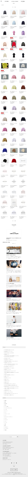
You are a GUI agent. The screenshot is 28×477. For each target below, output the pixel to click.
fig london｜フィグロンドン (9, 359)
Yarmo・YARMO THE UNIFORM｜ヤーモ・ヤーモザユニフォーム (12, 388)
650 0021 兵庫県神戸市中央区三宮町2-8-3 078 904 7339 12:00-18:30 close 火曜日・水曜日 (8, 448)
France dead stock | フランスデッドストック (11, 393)
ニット (5, 412)
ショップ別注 (6, 406)
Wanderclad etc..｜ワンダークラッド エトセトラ (12, 386)
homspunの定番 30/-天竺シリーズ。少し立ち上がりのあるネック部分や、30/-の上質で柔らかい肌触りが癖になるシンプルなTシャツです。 (14, 325)
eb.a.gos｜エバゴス (7, 358)
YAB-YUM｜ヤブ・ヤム (8, 390)
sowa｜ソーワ (7, 376)
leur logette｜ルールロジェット (9, 366)
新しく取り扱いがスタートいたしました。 (14, 238)
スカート (6, 418)
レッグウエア (6, 428)
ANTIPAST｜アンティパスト (9, 351)
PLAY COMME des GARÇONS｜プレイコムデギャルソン (12, 373)
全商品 (5, 400)
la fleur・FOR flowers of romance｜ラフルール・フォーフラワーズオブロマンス (11, 364)
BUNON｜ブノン (7, 354)
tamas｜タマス (7, 382)
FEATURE (14, 224)
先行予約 (6, 403)
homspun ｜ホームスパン (8, 362)
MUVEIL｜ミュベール (8, 369)
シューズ (6, 422)
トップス (6, 409)
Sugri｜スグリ (7, 379)
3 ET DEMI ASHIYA (6, 451)
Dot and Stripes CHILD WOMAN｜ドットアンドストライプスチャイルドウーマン (12, 356)
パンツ (5, 415)
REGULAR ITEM (6, 242)
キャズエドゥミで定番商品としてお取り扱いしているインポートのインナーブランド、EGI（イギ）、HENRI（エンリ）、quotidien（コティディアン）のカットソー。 (14, 256)
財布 (5, 425)
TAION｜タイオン (7, 380)
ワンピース (6, 419)
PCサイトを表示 (14, 469)
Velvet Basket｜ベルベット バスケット (10, 383)
